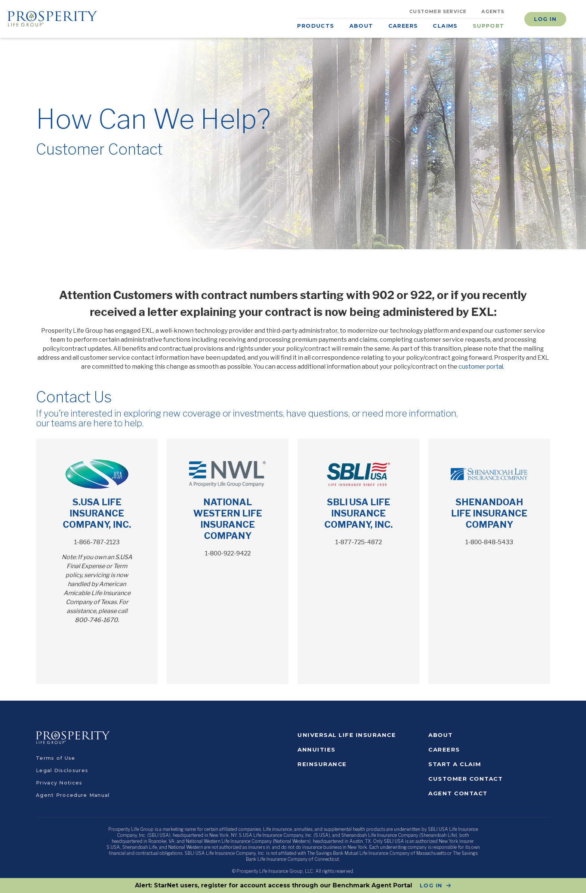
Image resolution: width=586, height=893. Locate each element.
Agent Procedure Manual (73, 795)
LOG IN (431, 885)
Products (315, 25)
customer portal (480, 366)
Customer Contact (465, 778)
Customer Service (437, 11)
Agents (492, 11)
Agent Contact (458, 793)
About (361, 25)
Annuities (316, 749)
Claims (445, 25)
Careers (403, 25)
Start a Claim (454, 764)
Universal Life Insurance (346, 734)
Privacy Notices (59, 783)
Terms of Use (55, 758)
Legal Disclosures (62, 770)
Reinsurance (322, 764)
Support (489, 25)
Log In (545, 19)
